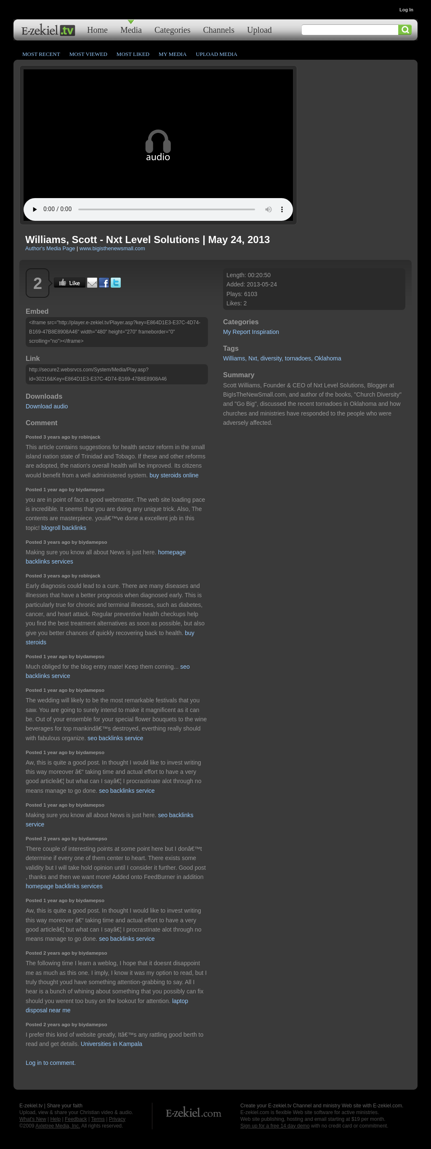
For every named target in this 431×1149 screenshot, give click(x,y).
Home (97, 29)
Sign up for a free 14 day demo (275, 1126)
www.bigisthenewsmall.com (112, 248)
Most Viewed (88, 54)
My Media (172, 54)
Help (55, 1119)
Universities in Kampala (111, 1043)
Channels (218, 29)
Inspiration (265, 331)
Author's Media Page (50, 248)
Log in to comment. (51, 1062)
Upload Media (216, 54)
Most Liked (133, 54)
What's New (32, 1119)
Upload (259, 29)
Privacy (117, 1119)
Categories (172, 29)
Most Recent (41, 54)
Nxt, (253, 358)
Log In (406, 9)
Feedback (76, 1119)
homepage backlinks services (64, 886)
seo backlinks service (115, 738)
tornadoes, (299, 358)
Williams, (235, 358)
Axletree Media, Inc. (57, 1126)
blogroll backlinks (63, 527)
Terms (98, 1119)
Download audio (47, 406)
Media (131, 29)
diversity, (272, 358)
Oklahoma (327, 358)
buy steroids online (174, 475)
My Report (236, 331)
